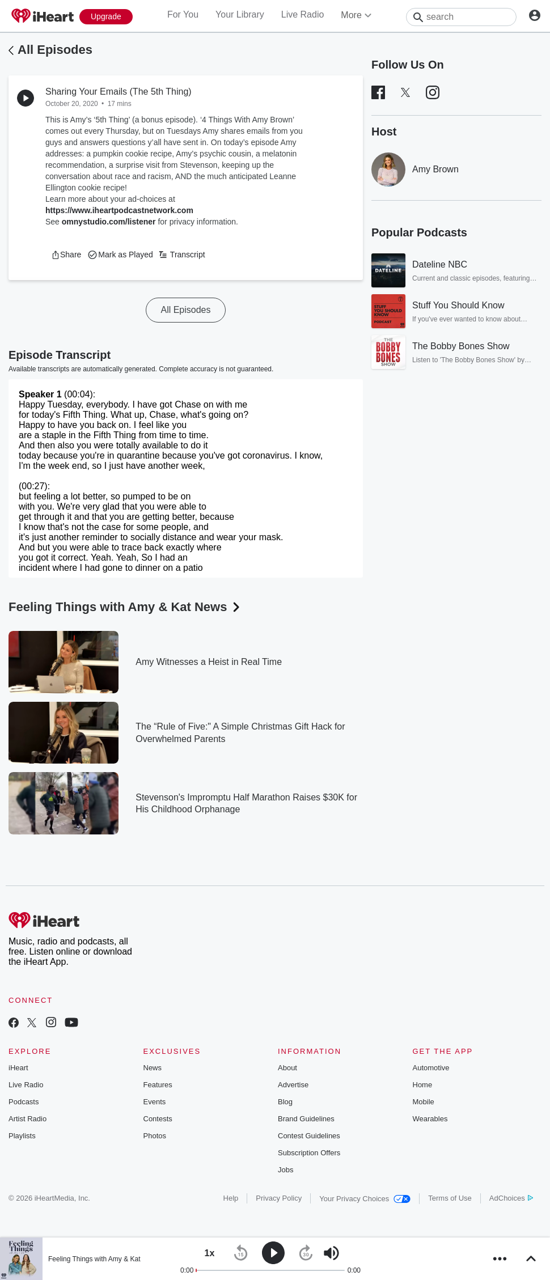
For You (182, 14)
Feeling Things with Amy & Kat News (125, 607)
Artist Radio (27, 1118)
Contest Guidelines (309, 1135)
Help (231, 1198)
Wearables (430, 1118)
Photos (154, 1135)
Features (157, 1084)
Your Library (239, 14)
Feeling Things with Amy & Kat (94, 1259)
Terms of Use (450, 1198)
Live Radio (302, 14)
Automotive (431, 1067)
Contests (157, 1118)
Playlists (22, 1135)
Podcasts (24, 1101)
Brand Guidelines (306, 1118)
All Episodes (55, 50)
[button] (66, 254)
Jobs (285, 1169)
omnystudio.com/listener (109, 221)
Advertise (293, 1084)
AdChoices (511, 1198)
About (287, 1067)
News (152, 1067)
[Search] (461, 17)
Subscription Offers (309, 1152)
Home (423, 1084)
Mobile (423, 1101)
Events (154, 1101)
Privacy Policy (279, 1198)
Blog (285, 1101)
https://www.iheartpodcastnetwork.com (119, 210)
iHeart (18, 1067)
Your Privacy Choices (365, 1198)
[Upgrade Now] (106, 16)
